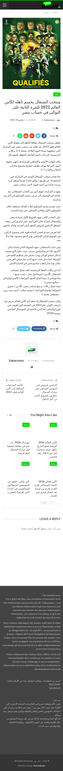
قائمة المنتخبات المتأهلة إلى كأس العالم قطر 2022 (15, 388)
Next (44, 503)
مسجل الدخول (40, 528)
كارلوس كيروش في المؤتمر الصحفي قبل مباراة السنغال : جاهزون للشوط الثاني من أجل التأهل (45, 392)
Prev (53, 503)
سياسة (25, 464)
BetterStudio (39, 766)
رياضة (56, 94)
